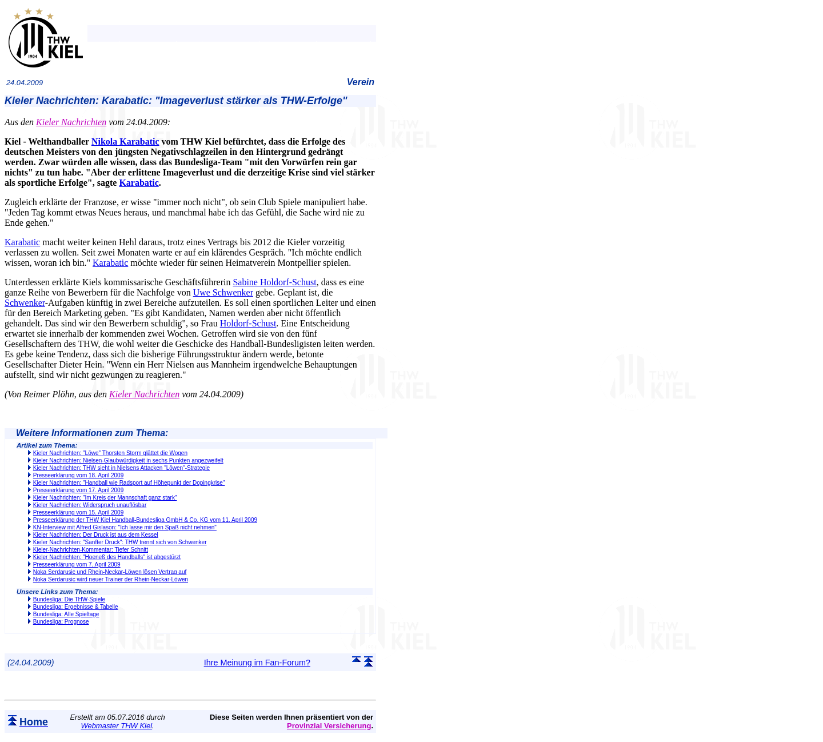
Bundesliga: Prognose (61, 622)
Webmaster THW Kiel (116, 725)
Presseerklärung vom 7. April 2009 (77, 564)
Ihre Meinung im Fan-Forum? (257, 662)
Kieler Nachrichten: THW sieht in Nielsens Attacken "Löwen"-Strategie (121, 468)
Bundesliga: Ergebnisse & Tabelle (75, 607)
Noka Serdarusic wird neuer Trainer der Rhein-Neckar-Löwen (110, 579)
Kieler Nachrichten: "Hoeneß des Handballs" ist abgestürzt (107, 557)
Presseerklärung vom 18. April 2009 (78, 475)
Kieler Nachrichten (71, 122)
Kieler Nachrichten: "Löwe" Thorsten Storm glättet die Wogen (110, 453)
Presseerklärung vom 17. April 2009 (78, 490)
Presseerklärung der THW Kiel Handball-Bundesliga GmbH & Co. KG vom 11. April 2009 (145, 520)
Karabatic (138, 183)
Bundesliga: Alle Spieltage (66, 614)
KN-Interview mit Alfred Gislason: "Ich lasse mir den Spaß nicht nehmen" (125, 527)
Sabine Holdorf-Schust (274, 282)
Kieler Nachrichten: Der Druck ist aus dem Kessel (95, 535)
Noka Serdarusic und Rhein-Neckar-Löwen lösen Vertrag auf (109, 572)
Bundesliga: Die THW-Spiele (69, 599)
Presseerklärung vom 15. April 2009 (78, 512)
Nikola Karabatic (125, 141)
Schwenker (25, 303)
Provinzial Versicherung (329, 725)
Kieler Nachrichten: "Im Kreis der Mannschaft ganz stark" (105, 497)
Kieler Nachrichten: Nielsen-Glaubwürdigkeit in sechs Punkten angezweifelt (128, 460)
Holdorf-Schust (248, 323)
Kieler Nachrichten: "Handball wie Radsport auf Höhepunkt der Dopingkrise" (129, 483)
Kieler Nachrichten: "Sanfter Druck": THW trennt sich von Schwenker (120, 542)
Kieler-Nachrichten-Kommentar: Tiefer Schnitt (90, 549)
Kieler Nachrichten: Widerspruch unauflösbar (89, 505)
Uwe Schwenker (223, 292)
